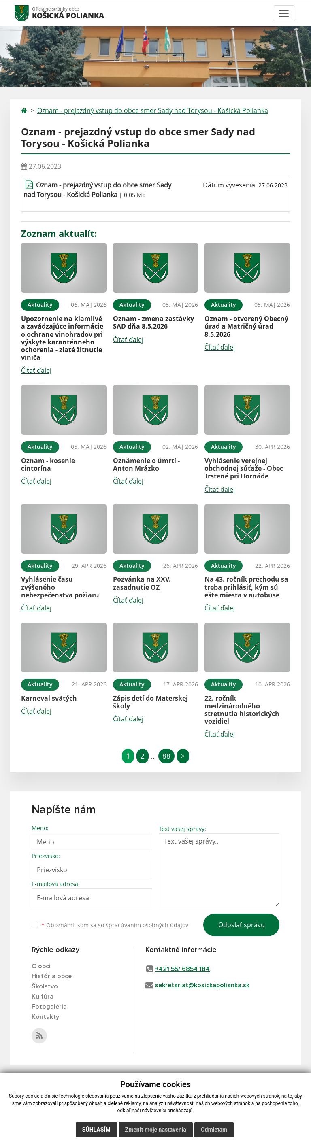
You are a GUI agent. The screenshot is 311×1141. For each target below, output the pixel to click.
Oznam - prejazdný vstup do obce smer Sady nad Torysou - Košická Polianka (152, 110)
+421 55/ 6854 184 (182, 969)
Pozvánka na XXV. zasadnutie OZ (142, 583)
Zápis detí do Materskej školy (150, 702)
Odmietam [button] (214, 1129)
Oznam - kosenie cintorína (48, 464)
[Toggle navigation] (284, 13)
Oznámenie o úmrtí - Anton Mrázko (146, 464)
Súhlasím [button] (96, 1129)
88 (166, 756)
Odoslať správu (241, 924)
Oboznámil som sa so (114, 925)
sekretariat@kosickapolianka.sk (202, 985)
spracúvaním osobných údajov (147, 925)
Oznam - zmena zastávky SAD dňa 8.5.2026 (153, 322)
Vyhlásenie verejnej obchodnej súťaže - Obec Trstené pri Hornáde (243, 468)
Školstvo (45, 986)
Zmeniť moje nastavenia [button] (155, 1129)
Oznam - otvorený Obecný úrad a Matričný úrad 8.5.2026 (246, 326)
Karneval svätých (49, 698)
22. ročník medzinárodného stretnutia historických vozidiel (241, 710)
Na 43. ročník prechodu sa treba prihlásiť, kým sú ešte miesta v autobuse (246, 587)
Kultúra (42, 996)
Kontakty (45, 1017)
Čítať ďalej (36, 370)
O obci (41, 966)
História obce (52, 976)
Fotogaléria (49, 1006)
